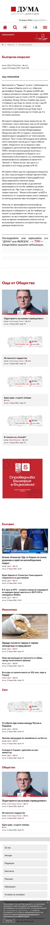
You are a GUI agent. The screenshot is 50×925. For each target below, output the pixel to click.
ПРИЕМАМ (8, 921)
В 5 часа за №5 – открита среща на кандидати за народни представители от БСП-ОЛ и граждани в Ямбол (25, 592)
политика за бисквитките (28, 914)
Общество (11, 44)
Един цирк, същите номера (17, 398)
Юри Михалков (14, 65)
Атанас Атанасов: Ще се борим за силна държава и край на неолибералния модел (24, 560)
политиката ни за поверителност (16, 916)
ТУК (37, 241)
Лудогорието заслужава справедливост (24, 318)
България (8, 524)
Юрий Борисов (15, 440)
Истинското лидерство (15, 358)
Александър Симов (16, 321)
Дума (9, 566)
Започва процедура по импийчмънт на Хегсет (24, 738)
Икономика (9, 609)
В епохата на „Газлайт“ (15, 437)
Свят (5, 690)
